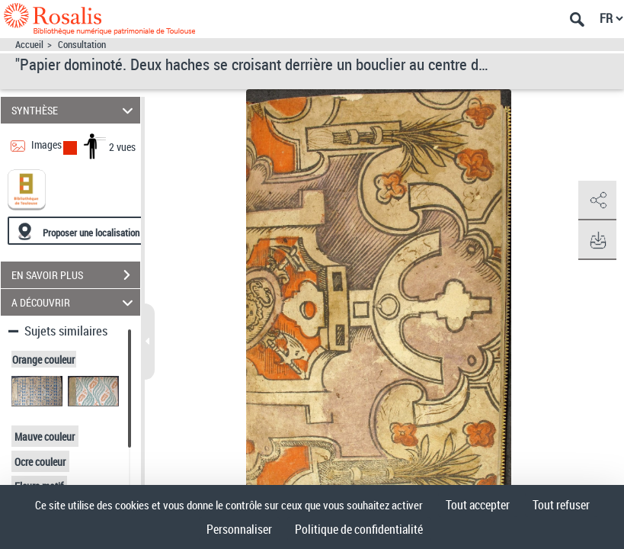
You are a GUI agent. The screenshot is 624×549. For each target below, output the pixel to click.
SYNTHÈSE (74, 110)
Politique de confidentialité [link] (359, 529)
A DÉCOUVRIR (74, 302)
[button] (597, 200)
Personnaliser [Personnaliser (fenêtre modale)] (239, 529)
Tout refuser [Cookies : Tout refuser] (561, 504)
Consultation (82, 44)
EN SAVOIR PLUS (75, 275)
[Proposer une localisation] (80, 231)
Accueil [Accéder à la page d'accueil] (29, 44)
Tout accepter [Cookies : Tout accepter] (478, 504)
